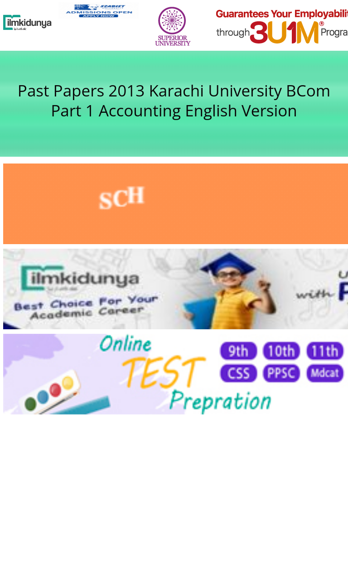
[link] (98, 10)
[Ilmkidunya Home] (27, 23)
